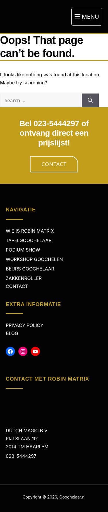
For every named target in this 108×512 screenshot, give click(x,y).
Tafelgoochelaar (29, 240)
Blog (12, 333)
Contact (54, 164)
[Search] (90, 100)
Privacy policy (24, 325)
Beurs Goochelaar (30, 269)
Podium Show (23, 250)
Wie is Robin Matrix (30, 231)
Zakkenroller (24, 278)
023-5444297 (21, 456)
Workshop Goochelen (34, 259)
